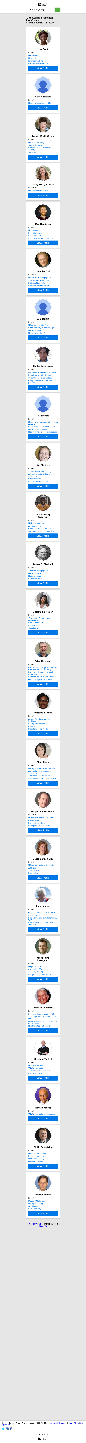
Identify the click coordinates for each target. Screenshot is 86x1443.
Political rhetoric (35, 281)
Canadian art (33, 730)
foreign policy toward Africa (41, 1272)
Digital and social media (38, 840)
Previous (35, 1409)
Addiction (32, 998)
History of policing (35, 1384)
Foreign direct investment (39, 948)
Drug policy (33, 1003)
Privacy (76, 1423)
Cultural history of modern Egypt (41, 392)
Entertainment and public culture (41, 504)
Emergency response (37, 1329)
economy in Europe (36, 1111)
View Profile (43, 74)
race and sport (36, 609)
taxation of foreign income (40, 940)
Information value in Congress (42, 444)
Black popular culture (37, 835)
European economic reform (39, 1114)
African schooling (39, 554)
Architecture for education (39, 892)
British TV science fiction (38, 342)
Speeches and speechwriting (40, 287)
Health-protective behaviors (40, 1173)
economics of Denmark (38, 1108)
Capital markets (35, 943)
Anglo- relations (38, 336)
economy (34, 58)
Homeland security (36, 1331)
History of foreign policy (39, 334)
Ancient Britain (34, 1053)
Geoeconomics (34, 667)
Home (70, 1423)
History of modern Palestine (40, 397)
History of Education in (39, 113)
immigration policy (37, 222)
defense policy (36, 1216)
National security (35, 670)
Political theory (34, 284)
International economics (38, 66)
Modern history (36, 1381)
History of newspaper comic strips (42, 509)
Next (43, 1412)
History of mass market (38, 507)
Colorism (32, 837)
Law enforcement (35, 1334)
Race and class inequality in (41, 1161)
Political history (34, 1389)
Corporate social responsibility (41, 617)
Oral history (33, 1387)
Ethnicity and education (38, 564)
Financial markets (35, 63)
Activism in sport (35, 612)
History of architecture (41, 885)
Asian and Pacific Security (38, 1221)
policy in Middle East (38, 389)
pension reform (36, 1106)
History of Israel (34, 394)
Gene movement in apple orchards (42, 784)
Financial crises (34, 61)
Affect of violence (35, 1001)
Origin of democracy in (41, 1051)
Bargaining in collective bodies (41, 447)
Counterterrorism (35, 171)
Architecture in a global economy (42, 895)
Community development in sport (42, 615)
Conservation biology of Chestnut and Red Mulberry (42, 776)
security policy (36, 168)
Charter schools (35, 562)
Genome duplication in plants (40, 787)
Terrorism (32, 178)
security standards (37, 1326)
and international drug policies (42, 995)
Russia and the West (36, 672)
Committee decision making (40, 449)
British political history (37, 339)
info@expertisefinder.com (58, 1423)
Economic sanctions (36, 946)
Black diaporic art (35, 724)
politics (33, 279)
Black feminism (34, 727)
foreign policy (38, 665)
